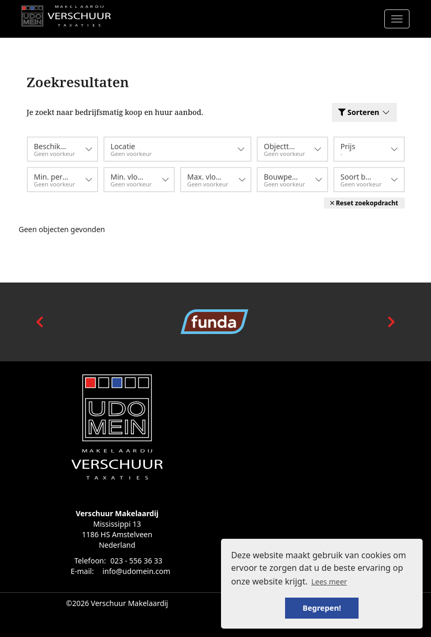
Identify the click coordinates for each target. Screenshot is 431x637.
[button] (364, 202)
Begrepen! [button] (321, 608)
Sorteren (364, 112)
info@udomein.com (136, 571)
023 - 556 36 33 (136, 561)
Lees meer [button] (329, 582)
